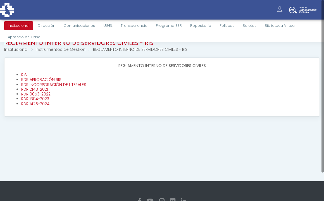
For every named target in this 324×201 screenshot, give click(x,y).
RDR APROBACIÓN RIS (41, 79)
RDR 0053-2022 (36, 94)
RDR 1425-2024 (35, 104)
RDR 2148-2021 (34, 89)
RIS (24, 75)
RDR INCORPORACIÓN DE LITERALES (53, 84)
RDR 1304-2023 (35, 99)
